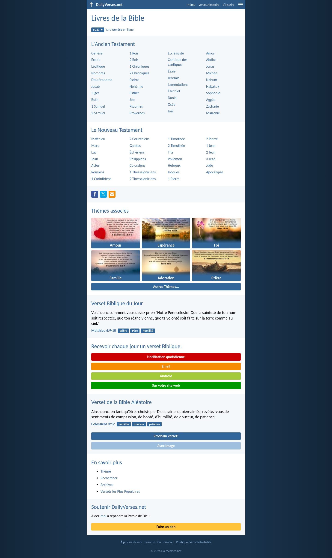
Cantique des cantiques (177, 62)
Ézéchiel (174, 91)
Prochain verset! (166, 436)
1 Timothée (176, 139)
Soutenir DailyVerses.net (118, 507)
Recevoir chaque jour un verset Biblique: (136, 346)
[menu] (240, 6)
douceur (139, 424)
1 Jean (211, 145)
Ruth (94, 99)
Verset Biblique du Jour (117, 303)
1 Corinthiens (101, 179)
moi (103, 516)
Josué (95, 86)
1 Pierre (174, 179)
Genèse (97, 53)
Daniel (172, 98)
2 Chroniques (139, 73)
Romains (97, 172)
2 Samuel (98, 113)
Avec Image (166, 445)
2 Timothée (176, 145)
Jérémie (174, 78)
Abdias (211, 59)
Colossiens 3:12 (103, 424)
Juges (95, 93)
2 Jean (211, 152)
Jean (94, 159)
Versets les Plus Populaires (120, 491)
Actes (95, 165)
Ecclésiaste (176, 53)
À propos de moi (131, 542)
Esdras (134, 80)
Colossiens (137, 165)
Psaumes (136, 106)
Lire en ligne (119, 29)
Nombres (98, 73)
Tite (171, 152)
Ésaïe (171, 71)
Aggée (210, 99)
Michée (211, 73)
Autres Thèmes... (166, 286)
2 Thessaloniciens (143, 179)
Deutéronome (101, 80)
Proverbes (137, 113)
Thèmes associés (110, 210)
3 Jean (211, 159)
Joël (171, 111)
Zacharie (212, 106)
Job (132, 99)
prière (123, 330)
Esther (134, 93)
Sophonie (213, 93)
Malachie (213, 113)
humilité (148, 330)
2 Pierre (212, 139)
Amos (210, 53)
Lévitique (98, 66)
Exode (95, 59)
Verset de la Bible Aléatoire (121, 402)
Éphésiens (137, 152)
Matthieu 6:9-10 (103, 330)
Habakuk (212, 86)
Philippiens (138, 159)
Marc (95, 145)
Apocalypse (214, 172)
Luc (93, 152)
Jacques (174, 172)
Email (166, 366)
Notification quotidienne (166, 357)
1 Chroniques (139, 66)
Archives (107, 485)
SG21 (98, 29)
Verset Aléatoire (209, 5)
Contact (168, 542)
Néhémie (136, 86)
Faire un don (166, 527)
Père (135, 330)
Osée (171, 104)
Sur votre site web (166, 385)
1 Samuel (98, 106)
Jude (209, 165)
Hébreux (174, 165)
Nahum (211, 80)
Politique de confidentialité (193, 542)
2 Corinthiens (139, 139)
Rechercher (109, 478)
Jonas (210, 66)
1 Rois (134, 53)
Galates (135, 145)
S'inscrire (228, 5)
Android (166, 376)
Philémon (175, 159)
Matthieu (98, 139)
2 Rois (134, 59)
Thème (190, 5)
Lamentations (178, 84)
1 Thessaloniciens (143, 172)
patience (154, 424)
